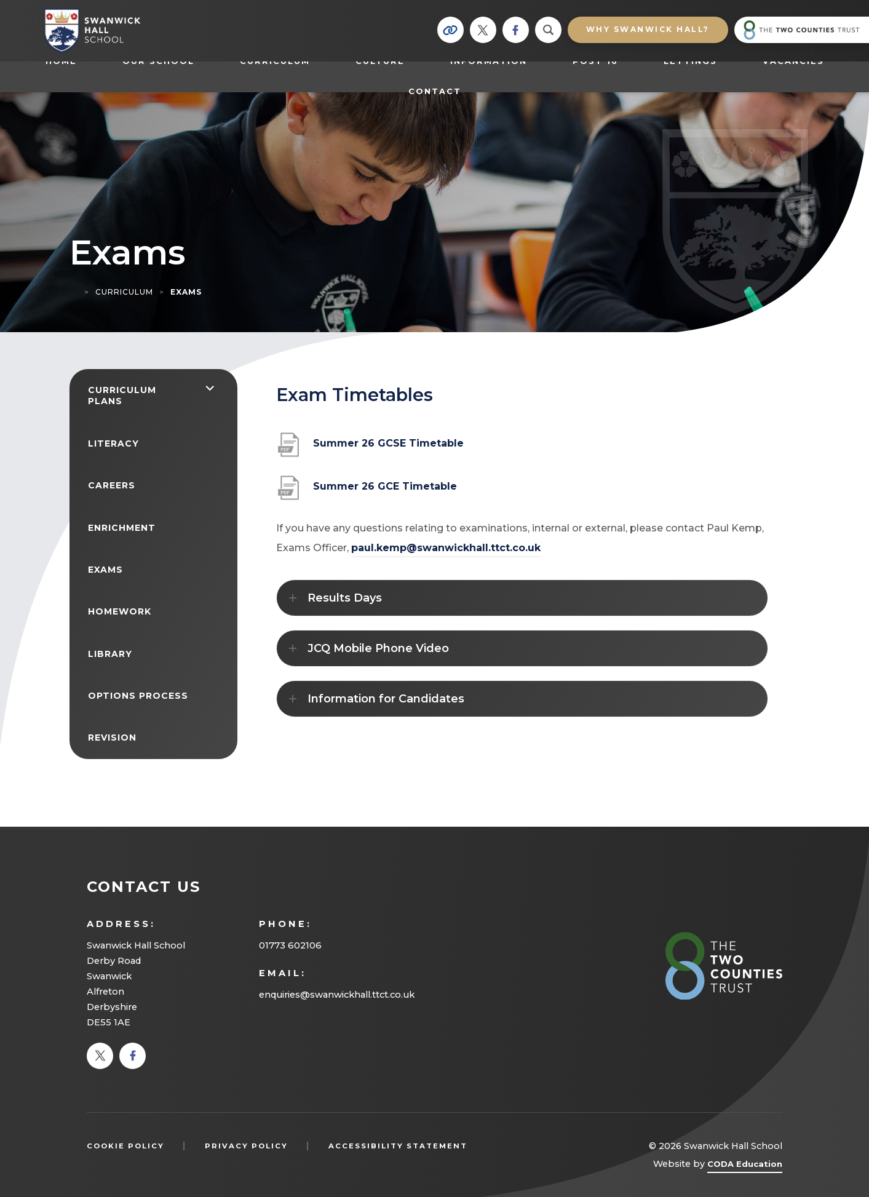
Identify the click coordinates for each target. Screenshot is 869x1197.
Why (648, 29)
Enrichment (122, 527)
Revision (112, 737)
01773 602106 (290, 945)
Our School (158, 61)
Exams (105, 569)
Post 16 (601, 61)
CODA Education (744, 1166)
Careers (111, 485)
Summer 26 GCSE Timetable (388, 448)
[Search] (548, 30)
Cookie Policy (125, 1146)
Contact (434, 91)
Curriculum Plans (122, 395)
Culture (380, 61)
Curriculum (275, 61)
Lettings (690, 61)
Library (110, 653)
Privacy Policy (246, 1146)
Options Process (138, 695)
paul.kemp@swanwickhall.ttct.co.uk (446, 548)
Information (488, 61)
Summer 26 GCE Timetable (385, 491)
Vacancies (793, 61)
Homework (119, 611)
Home (61, 61)
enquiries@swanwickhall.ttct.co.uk (337, 994)
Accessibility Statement (397, 1146)
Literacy (113, 443)
